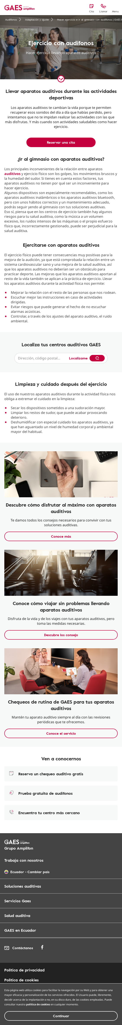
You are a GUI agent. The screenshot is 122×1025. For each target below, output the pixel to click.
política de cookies (38, 1004)
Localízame (78, 358)
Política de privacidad (24, 970)
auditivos (12, 173)
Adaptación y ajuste (39, 19)
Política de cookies (21, 980)
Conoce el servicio (61, 733)
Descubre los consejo (61, 634)
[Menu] (115, 8)
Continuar (61, 1016)
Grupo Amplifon (18, 848)
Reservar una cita (61, 142)
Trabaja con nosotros (23, 860)
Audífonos (13, 19)
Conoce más (61, 536)
